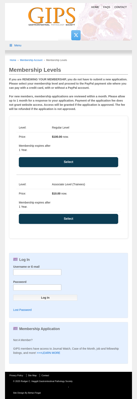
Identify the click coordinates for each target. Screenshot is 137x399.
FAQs (106, 7)
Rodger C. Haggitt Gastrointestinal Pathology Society (46, 381)
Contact (120, 7)
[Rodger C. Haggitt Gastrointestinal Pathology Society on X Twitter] (76, 35)
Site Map (32, 375)
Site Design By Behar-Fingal (27, 393)
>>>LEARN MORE (48, 352)
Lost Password (22, 309)
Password (19, 281)
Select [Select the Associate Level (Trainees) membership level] (68, 218)
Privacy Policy (16, 375)
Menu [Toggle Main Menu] (15, 45)
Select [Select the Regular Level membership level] (68, 162)
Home (95, 7)
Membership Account (31, 60)
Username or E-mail (26, 266)
